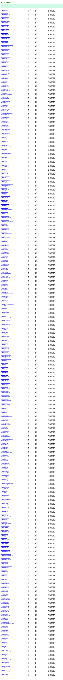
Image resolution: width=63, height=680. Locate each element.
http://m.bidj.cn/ (3, 409)
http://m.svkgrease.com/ (5, 145)
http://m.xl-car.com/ (4, 18)
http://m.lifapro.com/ (4, 515)
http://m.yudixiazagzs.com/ (5, 599)
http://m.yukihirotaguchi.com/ (6, 254)
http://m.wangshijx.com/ (5, 423)
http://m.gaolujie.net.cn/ (5, 576)
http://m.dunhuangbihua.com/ (6, 554)
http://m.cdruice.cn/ (4, 214)
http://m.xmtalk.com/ (4, 582)
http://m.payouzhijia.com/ (5, 413)
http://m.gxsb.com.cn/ (4, 162)
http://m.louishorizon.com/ (5, 118)
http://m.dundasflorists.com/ (5, 185)
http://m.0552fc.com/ (4, 240)
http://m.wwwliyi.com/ (4, 272)
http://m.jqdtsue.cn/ (4, 39)
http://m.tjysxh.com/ (4, 89)
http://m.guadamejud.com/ (5, 196)
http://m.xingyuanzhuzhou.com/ (6, 67)
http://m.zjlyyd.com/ (4, 31)
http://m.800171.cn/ (4, 399)
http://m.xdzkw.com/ (4, 26)
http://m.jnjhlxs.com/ (4, 511)
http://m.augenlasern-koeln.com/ (6, 416)
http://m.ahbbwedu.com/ (5, 38)
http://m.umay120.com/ (5, 407)
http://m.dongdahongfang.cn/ (6, 436)
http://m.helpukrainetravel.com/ (6, 400)
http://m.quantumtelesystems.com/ (7, 555)
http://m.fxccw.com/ (4, 284)
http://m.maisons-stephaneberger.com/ (7, 623)
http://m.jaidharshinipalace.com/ (6, 301)
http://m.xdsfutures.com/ (5, 70)
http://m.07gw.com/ (4, 480)
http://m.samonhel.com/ (5, 662)
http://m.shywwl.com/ (4, 54)
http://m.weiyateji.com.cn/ (5, 133)
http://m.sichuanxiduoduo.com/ (6, 359)
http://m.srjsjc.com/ (4, 568)
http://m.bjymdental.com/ (5, 79)
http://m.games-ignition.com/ (6, 101)
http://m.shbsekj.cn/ (4, 496)
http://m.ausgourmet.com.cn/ (6, 544)
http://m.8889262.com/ (5, 336)
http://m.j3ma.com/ (4, 201)
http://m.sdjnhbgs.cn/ (4, 427)
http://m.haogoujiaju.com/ (5, 117)
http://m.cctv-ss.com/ (4, 246)
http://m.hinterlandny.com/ (5, 324)
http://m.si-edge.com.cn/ (5, 592)
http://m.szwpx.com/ (4, 142)
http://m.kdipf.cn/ (4, 161)
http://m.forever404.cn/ (5, 43)
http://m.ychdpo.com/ (4, 121)
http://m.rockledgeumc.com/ (5, 182)
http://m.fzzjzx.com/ (4, 650)
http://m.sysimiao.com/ (5, 440)
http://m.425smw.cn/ (4, 548)
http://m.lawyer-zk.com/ (5, 594)
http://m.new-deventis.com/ (5, 90)
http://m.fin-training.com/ (5, 189)
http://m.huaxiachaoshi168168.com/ (7, 221)
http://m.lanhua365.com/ (5, 611)
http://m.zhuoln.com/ (4, 586)
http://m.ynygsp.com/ (4, 137)
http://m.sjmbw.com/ (4, 27)
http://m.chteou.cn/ (4, 165)
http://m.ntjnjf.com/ (4, 190)
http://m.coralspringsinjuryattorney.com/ (7, 113)
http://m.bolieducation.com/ (5, 277)
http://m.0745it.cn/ (4, 288)
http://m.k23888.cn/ (4, 488)
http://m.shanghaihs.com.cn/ (6, 516)
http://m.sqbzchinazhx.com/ (5, 158)
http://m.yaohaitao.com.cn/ (5, 63)
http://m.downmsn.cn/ (4, 574)
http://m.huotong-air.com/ (5, 606)
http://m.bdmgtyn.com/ (5, 29)
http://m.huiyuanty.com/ (5, 58)
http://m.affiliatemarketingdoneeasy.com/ (7, 304)
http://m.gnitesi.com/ (4, 66)
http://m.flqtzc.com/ (4, 580)
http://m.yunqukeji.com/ (5, 245)
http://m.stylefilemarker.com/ (5, 146)
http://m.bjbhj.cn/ (4, 642)
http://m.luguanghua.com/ (5, 206)
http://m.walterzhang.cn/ (5, 395)
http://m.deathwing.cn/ (5, 205)
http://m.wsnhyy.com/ (4, 33)
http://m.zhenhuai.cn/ (4, 340)
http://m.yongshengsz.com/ (5, 42)
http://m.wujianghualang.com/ (6, 352)
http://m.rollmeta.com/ (4, 527)
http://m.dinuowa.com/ (5, 389)
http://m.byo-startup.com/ (5, 671)
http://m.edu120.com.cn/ (5, 216)
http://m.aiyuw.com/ (4, 397)
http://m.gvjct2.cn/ (4, 77)
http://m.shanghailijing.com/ (5, 550)
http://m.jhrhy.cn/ (4, 188)
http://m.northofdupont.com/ (5, 388)
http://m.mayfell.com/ (4, 381)
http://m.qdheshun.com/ (5, 622)
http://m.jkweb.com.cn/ (5, 333)
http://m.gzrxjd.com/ (4, 250)
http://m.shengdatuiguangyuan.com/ (7, 45)
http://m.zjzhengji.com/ (5, 588)
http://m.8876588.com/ (5, 17)
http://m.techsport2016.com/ (5, 472)
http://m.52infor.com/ (4, 492)
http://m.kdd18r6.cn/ (4, 225)
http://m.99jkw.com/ (4, 377)
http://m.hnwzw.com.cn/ (5, 495)
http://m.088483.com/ (4, 367)
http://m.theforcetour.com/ (5, 69)
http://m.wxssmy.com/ (4, 22)
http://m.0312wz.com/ (4, 329)
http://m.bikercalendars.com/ (6, 659)
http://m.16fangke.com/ (5, 376)
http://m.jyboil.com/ (4, 202)
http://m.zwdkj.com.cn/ (5, 65)
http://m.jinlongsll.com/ (5, 253)
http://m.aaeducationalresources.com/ (7, 83)
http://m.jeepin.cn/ (4, 412)
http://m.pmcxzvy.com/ (5, 552)
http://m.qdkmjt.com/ (4, 455)
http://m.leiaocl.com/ (4, 177)
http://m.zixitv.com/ (4, 658)
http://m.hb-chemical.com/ (5, 551)
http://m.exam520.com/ (5, 98)
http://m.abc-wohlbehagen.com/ (6, 401)
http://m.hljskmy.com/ (4, 530)
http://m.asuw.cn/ (4, 373)
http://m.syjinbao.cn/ (4, 242)
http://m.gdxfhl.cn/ (4, 232)
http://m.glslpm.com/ (4, 268)
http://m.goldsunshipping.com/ (6, 504)
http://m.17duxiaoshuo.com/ (5, 129)
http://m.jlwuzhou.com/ (5, 228)
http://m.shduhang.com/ (5, 405)
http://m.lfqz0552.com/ (5, 471)
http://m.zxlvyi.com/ (4, 634)
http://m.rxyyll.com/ (4, 81)
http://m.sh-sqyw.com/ (4, 643)
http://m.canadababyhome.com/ (6, 209)
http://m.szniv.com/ (4, 257)
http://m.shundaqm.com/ (5, 463)
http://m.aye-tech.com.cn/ (5, 14)
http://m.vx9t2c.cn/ (4, 570)
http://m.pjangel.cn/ (4, 479)
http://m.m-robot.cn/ (4, 415)
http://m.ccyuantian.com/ (5, 631)
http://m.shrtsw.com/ (4, 646)
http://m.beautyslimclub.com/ (6, 153)
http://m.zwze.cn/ (4, 512)
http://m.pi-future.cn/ (4, 230)
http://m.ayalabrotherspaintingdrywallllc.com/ (8, 218)
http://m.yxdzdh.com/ (4, 110)
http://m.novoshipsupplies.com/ (6, 559)
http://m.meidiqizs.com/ (5, 524)
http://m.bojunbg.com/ (4, 630)
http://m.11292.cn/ (4, 579)
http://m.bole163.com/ (4, 503)
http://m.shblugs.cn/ (4, 256)
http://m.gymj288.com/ (5, 583)
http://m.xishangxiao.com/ (5, 444)
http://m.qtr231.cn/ (4, 670)
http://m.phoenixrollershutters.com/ (7, 483)
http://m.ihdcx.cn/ (4, 337)
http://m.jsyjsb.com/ (4, 78)
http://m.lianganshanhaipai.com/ (6, 233)
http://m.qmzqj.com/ (4, 154)
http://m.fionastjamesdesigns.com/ (6, 452)
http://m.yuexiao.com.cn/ (5, 379)
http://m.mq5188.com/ (4, 468)
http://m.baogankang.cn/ (5, 385)
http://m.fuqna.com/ (4, 387)
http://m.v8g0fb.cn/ (4, 194)
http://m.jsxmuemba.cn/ (5, 97)
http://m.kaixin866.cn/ (4, 364)
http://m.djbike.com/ (4, 384)
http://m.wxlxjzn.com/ (4, 62)
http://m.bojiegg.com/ (4, 328)
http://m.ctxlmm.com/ (4, 353)
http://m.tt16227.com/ (4, 173)
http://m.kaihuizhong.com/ (5, 237)
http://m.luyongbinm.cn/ (5, 296)
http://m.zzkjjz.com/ (4, 248)
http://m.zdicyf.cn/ (4, 157)
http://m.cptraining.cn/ (4, 363)
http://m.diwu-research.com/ (5, 222)
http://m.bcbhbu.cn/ (4, 484)
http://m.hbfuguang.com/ (5, 531)
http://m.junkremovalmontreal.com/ (7, 439)
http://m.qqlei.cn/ (4, 309)
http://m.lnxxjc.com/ (4, 55)
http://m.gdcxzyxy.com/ (5, 53)
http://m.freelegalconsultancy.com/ (6, 566)
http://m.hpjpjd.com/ (4, 125)
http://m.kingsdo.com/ (4, 403)
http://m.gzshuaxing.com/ (5, 578)
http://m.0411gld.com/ (4, 476)
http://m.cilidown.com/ (4, 500)
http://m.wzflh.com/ (4, 23)
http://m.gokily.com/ (4, 614)
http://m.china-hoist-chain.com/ (6, 523)
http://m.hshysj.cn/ (4, 408)
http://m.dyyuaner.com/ (5, 487)
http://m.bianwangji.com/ (5, 507)
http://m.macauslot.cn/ (5, 360)
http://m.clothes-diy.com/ (5, 456)
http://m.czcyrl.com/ (4, 238)
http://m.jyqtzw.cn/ (4, 675)
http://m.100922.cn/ (4, 292)
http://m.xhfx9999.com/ (5, 122)
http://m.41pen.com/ (4, 380)
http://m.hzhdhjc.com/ (4, 595)
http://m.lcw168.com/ (4, 371)
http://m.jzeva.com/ (4, 540)
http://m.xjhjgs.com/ (4, 674)
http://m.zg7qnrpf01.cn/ (5, 252)
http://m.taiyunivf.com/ (4, 443)
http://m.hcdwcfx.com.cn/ (5, 528)
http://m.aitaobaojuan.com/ (5, 396)
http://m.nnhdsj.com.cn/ (5, 567)
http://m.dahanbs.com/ (5, 635)
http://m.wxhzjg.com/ (4, 419)
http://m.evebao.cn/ (4, 435)
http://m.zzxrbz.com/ (4, 344)
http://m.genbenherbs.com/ (5, 93)
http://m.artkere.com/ (4, 15)
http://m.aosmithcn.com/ (5, 210)
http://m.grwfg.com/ (4, 571)
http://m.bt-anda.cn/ (4, 213)
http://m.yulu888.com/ (4, 50)
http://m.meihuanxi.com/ (5, 11)
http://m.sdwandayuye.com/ (5, 138)
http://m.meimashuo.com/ (5, 421)
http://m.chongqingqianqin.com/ (6, 71)
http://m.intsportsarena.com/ (5, 178)
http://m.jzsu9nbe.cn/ (4, 41)
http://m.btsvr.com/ (4, 654)
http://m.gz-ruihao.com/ (5, 126)
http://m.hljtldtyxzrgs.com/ (5, 404)
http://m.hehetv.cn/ (4, 520)
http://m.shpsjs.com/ (4, 375)
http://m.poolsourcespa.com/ (6, 317)
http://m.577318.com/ (4, 197)
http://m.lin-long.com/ (4, 321)
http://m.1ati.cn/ (3, 316)
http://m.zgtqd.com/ (4, 460)
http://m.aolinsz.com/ (4, 10)
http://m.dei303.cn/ (4, 519)
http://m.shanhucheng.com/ (5, 57)
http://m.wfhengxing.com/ (5, 49)
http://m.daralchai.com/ (5, 655)
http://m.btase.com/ (4, 372)
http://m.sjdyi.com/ (4, 106)
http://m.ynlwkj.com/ (4, 289)
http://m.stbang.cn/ (4, 150)
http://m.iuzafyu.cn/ (4, 200)
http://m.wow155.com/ (4, 420)
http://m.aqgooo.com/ (4, 280)
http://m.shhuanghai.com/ (5, 532)
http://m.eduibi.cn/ (4, 308)
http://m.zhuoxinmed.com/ (5, 356)
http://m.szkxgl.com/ (4, 447)
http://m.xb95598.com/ (5, 166)
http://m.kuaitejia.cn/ (4, 619)
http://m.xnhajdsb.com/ (5, 86)
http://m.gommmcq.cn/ (5, 114)
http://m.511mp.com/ (4, 543)
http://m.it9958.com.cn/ (5, 536)
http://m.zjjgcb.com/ (4, 411)
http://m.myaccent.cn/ (4, 85)
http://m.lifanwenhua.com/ (5, 539)
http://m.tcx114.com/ (4, 638)
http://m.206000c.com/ (5, 475)
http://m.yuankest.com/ (5, 546)
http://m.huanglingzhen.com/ (6, 273)
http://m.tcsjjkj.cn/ (4, 74)
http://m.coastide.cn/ (4, 47)
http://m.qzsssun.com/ (4, 169)
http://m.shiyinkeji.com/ (5, 348)
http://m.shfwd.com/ (4, 102)
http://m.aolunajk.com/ (5, 25)
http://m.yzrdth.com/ (4, 563)
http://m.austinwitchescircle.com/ (6, 35)
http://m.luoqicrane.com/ (5, 663)
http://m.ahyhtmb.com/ (5, 220)
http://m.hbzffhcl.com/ (4, 618)
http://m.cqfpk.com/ (4, 562)
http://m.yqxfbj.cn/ (4, 82)
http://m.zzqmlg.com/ (4, 285)
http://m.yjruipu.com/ (4, 325)
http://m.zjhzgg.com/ (4, 368)
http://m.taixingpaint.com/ (5, 393)
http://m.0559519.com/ (5, 265)
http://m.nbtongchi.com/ (5, 431)
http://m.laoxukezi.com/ (5, 361)
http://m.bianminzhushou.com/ (6, 667)
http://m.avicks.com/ (4, 591)
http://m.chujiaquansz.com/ (5, 558)
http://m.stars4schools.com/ (5, 383)
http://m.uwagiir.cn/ (4, 575)
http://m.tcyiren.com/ (4, 534)
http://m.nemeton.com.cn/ (5, 345)
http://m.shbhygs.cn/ (4, 313)
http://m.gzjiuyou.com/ (4, 391)
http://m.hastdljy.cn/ (4, 105)
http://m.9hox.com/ (4, 241)
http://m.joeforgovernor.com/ (5, 651)
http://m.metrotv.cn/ (4, 141)
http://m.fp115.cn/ (4, 491)
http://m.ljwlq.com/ (4, 538)
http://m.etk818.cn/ (4, 305)
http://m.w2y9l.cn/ (4, 224)
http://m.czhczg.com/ (4, 459)
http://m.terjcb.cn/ (4, 193)
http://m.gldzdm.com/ (4, 59)
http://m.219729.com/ (4, 186)
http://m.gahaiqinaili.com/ (5, 264)
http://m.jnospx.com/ (4, 130)
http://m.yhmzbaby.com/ (5, 451)
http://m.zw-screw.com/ (5, 598)
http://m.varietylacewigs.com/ (6, 73)
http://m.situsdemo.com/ (5, 572)
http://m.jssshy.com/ (4, 276)
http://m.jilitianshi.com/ (5, 34)
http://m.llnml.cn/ (4, 639)
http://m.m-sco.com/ (4, 564)
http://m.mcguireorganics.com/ (6, 341)
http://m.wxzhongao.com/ (5, 21)
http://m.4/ (3, 51)
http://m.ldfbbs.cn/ (4, 647)
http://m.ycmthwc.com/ (5, 542)
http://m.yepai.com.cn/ (5, 236)
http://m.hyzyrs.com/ (4, 212)
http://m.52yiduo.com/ (4, 249)
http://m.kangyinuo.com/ (5, 587)
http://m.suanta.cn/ (4, 149)
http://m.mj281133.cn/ (4, 192)
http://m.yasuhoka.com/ (5, 61)
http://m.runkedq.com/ (4, 269)
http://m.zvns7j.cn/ (4, 365)
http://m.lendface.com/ (5, 204)
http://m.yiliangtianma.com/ (5, 37)
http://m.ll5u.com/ (4, 30)
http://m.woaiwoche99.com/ (5, 392)
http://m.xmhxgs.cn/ (4, 590)
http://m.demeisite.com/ (5, 229)
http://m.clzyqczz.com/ (5, 556)
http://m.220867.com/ (4, 467)
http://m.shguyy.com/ (4, 134)
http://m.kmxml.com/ (4, 300)
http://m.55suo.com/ (4, 547)
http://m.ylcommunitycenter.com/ (6, 234)
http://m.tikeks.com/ (4, 332)
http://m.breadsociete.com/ (5, 508)
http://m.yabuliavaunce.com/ (5, 424)
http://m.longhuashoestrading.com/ (7, 293)
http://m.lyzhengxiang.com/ (5, 464)
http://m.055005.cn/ (4, 432)
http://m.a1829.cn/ (4, 357)
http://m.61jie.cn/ (4, 170)
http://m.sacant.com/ (4, 174)
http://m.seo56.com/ (4, 602)
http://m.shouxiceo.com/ (5, 244)
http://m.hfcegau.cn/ (4, 260)
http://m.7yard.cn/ (4, 19)
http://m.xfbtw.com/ (4, 448)
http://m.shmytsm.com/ (5, 109)
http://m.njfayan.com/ (4, 535)
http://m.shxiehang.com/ (5, 349)
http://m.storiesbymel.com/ (5, 75)
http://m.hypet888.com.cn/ (5, 666)
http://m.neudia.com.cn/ (5, 603)
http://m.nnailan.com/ (4, 627)
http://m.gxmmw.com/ (4, 610)
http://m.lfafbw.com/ (4, 281)
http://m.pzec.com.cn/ (4, 181)
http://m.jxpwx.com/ (4, 626)
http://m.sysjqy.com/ (4, 428)
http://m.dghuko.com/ (4, 560)
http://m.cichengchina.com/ (5, 615)
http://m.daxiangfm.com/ (5, 46)
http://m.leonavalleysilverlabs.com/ (7, 499)
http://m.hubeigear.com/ (5, 312)
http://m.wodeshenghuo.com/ (6, 217)
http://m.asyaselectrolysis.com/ (6, 198)
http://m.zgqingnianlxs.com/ (5, 226)
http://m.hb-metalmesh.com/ (5, 320)
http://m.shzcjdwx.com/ (5, 369)
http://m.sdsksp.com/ (4, 417)
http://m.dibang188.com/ (5, 607)
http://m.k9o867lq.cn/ (4, 208)
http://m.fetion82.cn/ (4, 297)
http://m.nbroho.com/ (4, 584)
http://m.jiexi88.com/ (4, 261)
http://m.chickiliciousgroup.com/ (6, 94)
